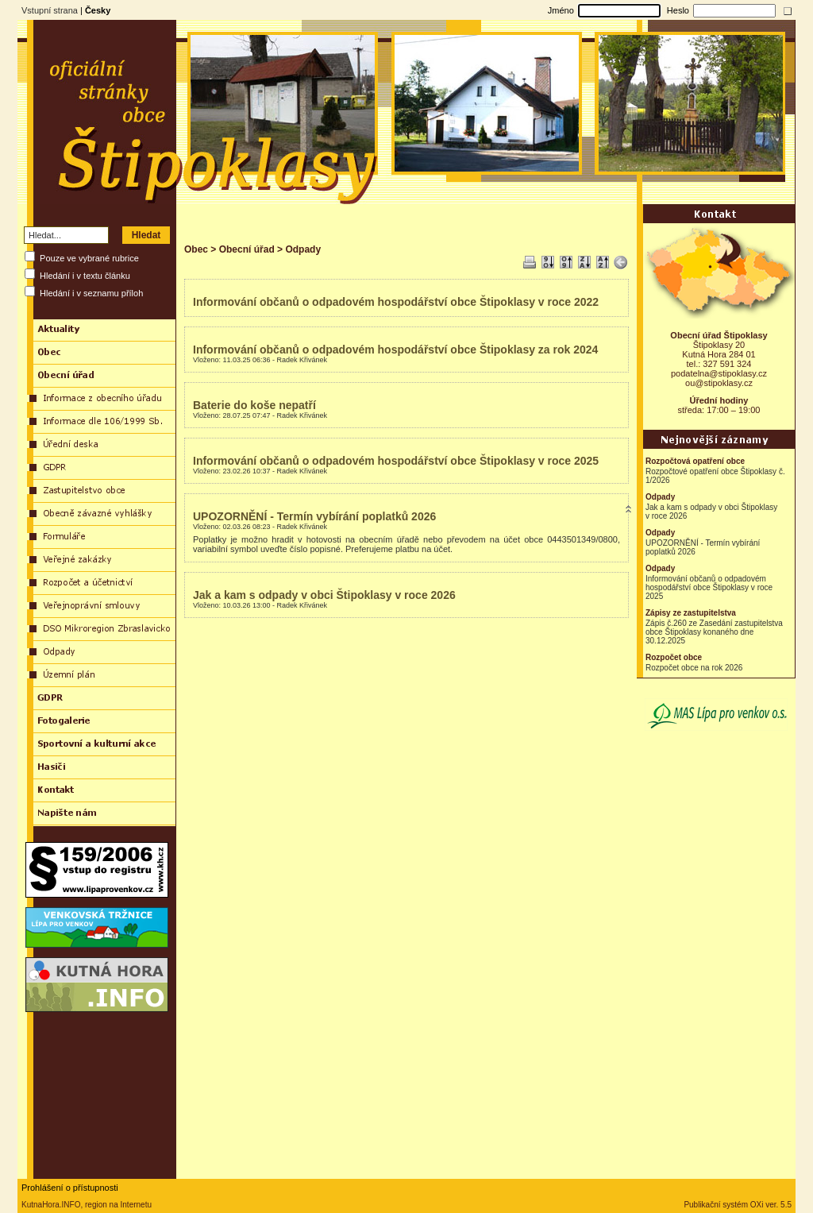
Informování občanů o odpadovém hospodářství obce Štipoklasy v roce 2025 (396, 460)
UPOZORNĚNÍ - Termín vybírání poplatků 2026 (314, 516)
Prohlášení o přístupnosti (69, 1187)
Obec (196, 249)
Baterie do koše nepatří (254, 405)
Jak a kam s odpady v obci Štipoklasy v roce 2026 (324, 595)
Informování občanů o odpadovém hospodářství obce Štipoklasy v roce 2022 (396, 302)
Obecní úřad (247, 249)
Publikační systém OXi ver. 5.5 (738, 1204)
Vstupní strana (49, 10)
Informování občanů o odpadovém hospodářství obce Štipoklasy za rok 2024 (395, 349)
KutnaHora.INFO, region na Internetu (86, 1204)
